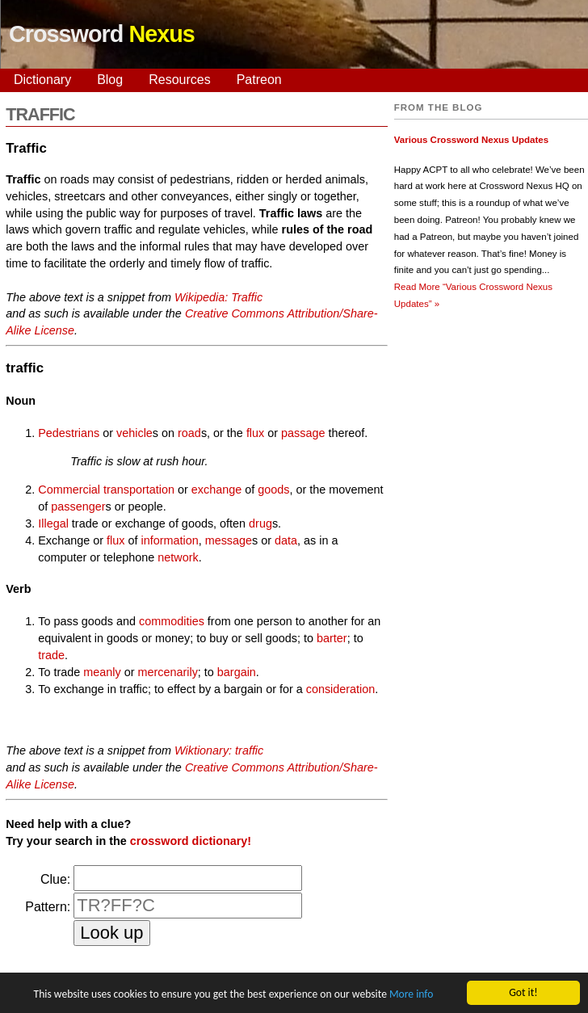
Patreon (259, 79)
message (228, 540)
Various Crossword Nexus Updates (471, 140)
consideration (341, 689)
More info (411, 995)
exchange (216, 489)
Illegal (53, 523)
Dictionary (42, 79)
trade (51, 655)
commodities (171, 621)
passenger (78, 506)
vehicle (134, 433)
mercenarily (167, 672)
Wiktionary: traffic (218, 750)
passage (303, 433)
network (178, 557)
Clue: (55, 879)
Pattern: (47, 907)
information (169, 540)
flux (255, 433)
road (189, 433)
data (286, 540)
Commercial (69, 489)
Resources (179, 79)
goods (273, 489)
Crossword (102, 34)
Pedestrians (68, 433)
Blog (110, 79)
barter (332, 638)
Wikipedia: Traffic (218, 297)
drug (260, 523)
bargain (236, 672)
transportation (138, 489)
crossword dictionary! (190, 840)
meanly (101, 672)
